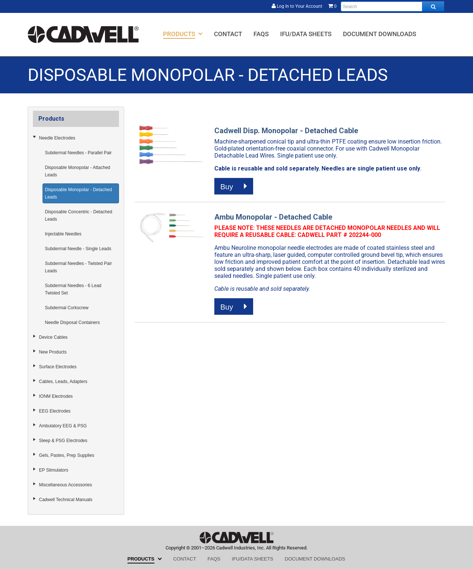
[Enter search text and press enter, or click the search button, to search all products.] (392, 6)
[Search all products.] (433, 6)
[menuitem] (182, 34)
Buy (233, 186)
